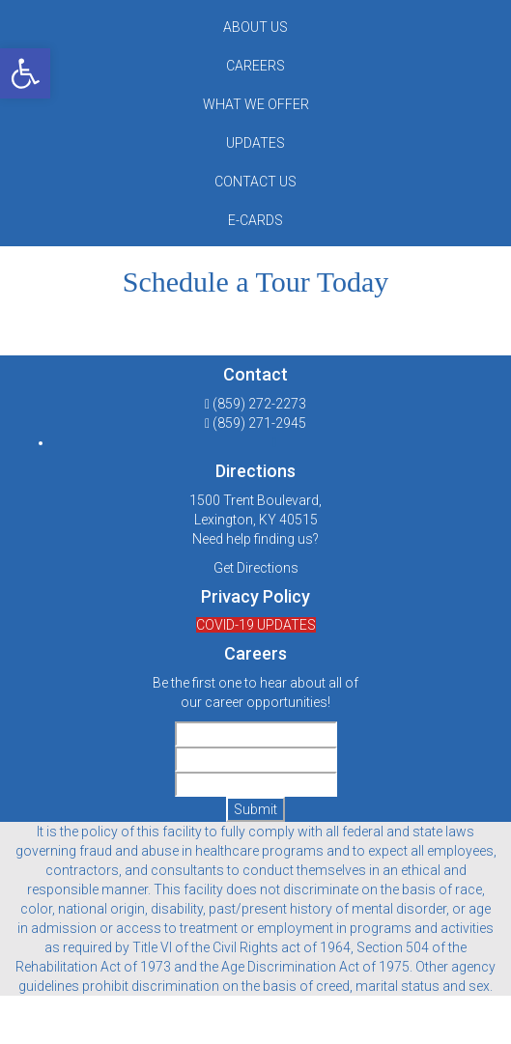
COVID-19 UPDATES (256, 625)
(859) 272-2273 (259, 403)
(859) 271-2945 (259, 423)
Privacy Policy (255, 596)
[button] (25, 73)
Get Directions (255, 568)
